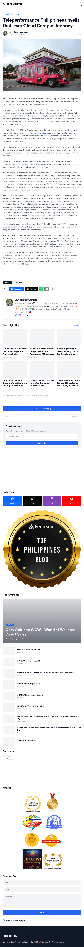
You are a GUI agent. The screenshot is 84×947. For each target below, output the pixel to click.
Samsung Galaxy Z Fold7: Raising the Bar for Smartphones (68, 351)
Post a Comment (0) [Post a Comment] (42, 409)
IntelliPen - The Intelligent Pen (31, 706)
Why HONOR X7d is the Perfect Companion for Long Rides (15, 351)
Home (5, 14)
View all (76, 325)
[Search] (80, 4)
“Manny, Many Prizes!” (27, 740)
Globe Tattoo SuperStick (28, 683)
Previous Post (10, 416)
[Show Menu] (3, 4)
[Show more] (52, 289)
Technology (14, 14)
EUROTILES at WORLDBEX (29, 649)
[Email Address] (42, 436)
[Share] (78, 33)
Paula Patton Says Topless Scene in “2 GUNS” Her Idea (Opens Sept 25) (48, 717)
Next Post (75, 416)
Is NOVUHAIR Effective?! (28, 661)
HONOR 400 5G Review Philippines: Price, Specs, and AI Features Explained (42, 351)
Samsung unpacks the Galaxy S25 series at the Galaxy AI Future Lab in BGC (68, 383)
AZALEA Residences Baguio (30, 695)
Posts (8, 756)
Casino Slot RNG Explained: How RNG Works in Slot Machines (45, 672)
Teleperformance (38, 133)
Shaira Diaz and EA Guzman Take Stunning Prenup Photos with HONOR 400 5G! (15, 383)
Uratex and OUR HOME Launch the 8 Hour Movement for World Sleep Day (49, 728)
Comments (10, 759)
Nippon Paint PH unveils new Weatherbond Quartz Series (42, 383)
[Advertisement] (42, 469)
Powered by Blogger (14, 920)
